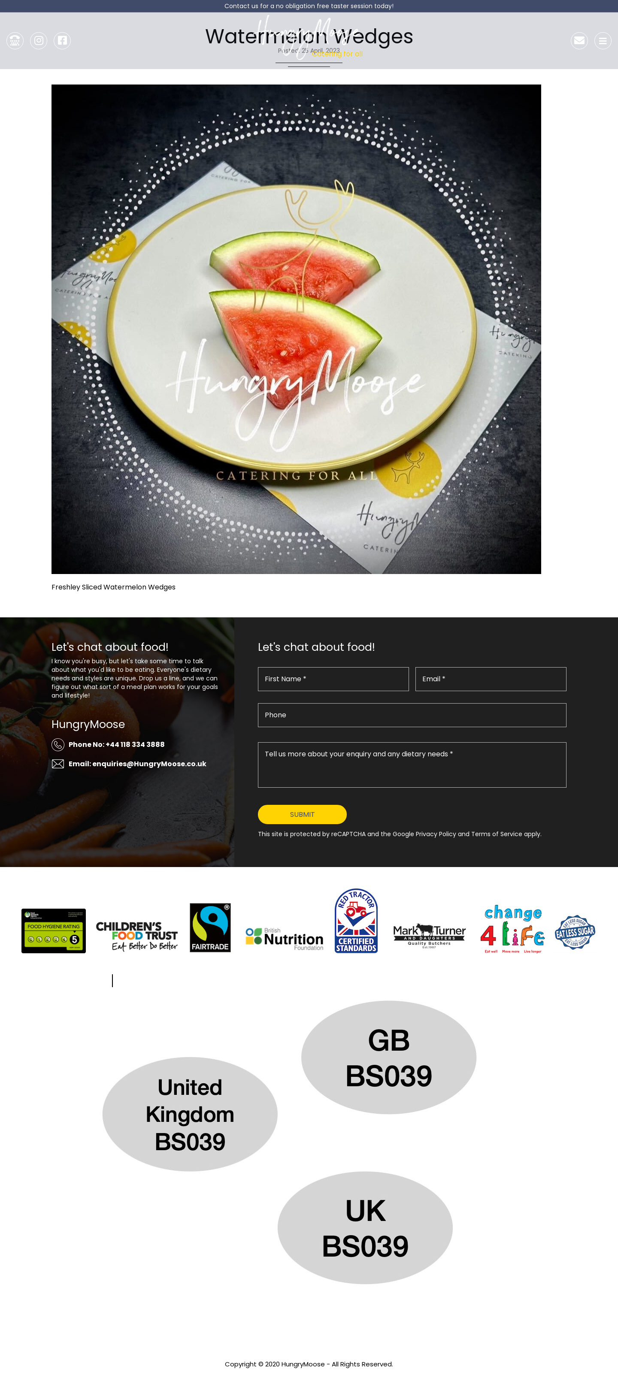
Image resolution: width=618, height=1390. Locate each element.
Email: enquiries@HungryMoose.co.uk (137, 764)
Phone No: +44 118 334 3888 (117, 744)
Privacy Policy (309, 1375)
